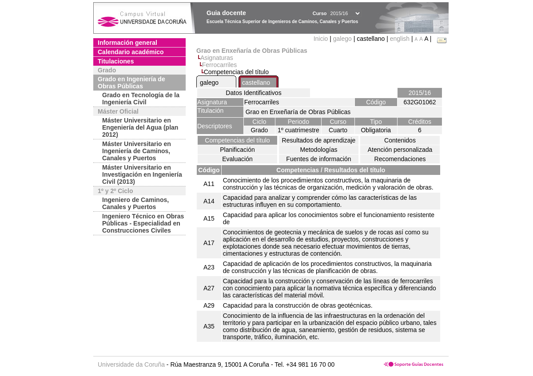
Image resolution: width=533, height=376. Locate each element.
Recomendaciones (400, 158)
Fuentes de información (318, 158)
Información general (127, 42)
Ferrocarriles (219, 64)
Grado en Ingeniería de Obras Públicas (131, 82)
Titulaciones (116, 61)
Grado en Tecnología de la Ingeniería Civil (140, 98)
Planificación (237, 149)
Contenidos (400, 140)
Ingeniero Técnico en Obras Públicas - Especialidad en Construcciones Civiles (143, 223)
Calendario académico (131, 51)
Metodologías (318, 149)
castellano (256, 82)
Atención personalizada (400, 149)
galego (342, 38)
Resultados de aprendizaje (319, 140)
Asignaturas (216, 57)
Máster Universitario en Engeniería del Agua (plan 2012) (140, 127)
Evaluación (237, 158)
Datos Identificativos (253, 92)
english (400, 38)
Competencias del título (237, 140)
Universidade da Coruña (131, 364)
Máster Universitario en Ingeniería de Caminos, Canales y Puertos (136, 151)
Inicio (322, 38)
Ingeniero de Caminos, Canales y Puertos (135, 203)
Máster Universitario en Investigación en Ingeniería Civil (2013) (142, 174)
